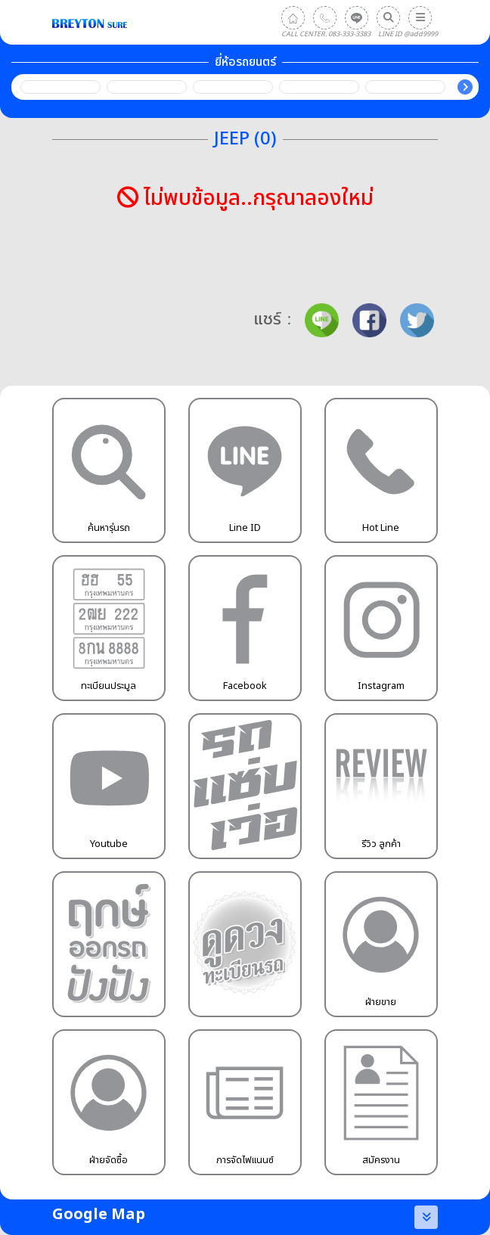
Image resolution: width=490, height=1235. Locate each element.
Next (465, 87)
